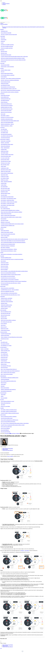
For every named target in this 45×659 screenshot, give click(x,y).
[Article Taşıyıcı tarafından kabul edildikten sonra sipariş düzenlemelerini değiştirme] (22, 242)
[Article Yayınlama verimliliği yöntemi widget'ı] (22, 154)
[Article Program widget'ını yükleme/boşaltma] (22, 173)
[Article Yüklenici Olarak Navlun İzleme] (22, 213)
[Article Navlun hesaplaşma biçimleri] (22, 81)
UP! (1, 648)
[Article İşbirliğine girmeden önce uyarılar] (22, 107)
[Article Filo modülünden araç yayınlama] (22, 345)
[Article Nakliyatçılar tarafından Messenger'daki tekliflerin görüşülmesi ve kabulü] (22, 58)
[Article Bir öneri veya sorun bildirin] (22, 406)
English (14, 26)
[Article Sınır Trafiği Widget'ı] (22, 186)
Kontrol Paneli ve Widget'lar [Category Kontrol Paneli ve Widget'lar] (5, 139)
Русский (36, 26)
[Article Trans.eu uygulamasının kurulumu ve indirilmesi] (22, 416)
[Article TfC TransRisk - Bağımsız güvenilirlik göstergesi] (22, 409)
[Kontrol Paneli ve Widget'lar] (15, 433)
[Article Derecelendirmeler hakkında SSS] (22, 391)
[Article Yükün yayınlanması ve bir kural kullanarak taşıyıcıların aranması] (22, 337)
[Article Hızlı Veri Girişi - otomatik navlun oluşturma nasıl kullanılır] (22, 90)
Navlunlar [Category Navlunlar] (2, 68)
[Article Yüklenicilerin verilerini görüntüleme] (22, 301)
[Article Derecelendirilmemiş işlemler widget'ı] (22, 144)
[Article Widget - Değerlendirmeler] (22, 147)
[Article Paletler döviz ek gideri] (22, 328)
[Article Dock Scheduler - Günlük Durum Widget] (22, 200)
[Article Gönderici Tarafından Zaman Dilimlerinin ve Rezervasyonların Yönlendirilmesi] (22, 281)
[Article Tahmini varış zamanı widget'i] (22, 171)
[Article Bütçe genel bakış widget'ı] (22, 164)
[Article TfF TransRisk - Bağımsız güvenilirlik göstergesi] (22, 411)
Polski (31, 26)
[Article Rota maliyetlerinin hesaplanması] (22, 134)
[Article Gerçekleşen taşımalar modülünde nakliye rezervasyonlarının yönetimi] (22, 223)
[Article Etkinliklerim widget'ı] (22, 191)
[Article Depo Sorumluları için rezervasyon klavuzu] (22, 276)
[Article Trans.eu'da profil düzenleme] (22, 431)
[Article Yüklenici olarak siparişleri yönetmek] (22, 232)
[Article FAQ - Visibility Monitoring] (22, 208)
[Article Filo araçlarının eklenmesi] (22, 343)
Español (17, 26)
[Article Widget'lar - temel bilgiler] (22, 142)
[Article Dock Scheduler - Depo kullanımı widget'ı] (22, 205)
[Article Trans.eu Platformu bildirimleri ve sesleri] (22, 401)
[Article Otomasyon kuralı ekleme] (22, 335)
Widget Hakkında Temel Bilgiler (7, 448)
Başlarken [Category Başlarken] (2, 29)
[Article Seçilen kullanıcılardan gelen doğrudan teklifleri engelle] (22, 120)
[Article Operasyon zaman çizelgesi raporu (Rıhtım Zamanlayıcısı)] (22, 370)
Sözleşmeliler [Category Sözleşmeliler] (2, 296)
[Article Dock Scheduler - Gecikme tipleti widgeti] (22, 203)
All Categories (7, 433)
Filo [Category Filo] (1, 340)
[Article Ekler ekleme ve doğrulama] (22, 247)
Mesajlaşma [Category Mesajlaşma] (2, 49)
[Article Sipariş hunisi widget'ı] (22, 174)
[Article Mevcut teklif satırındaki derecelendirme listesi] (22, 381)
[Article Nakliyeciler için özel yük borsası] (22, 112)
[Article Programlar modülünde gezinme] (22, 257)
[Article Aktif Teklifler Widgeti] (22, 152)
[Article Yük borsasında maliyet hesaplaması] (22, 105)
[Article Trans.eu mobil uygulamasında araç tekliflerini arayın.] (22, 419)
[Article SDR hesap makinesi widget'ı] (22, 193)
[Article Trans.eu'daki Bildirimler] (22, 430)
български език (5, 26)
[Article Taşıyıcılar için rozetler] (22, 220)
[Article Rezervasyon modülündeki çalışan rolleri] (22, 291)
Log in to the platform (5, 3)
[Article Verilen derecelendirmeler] (22, 379)
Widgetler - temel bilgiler (25, 550)
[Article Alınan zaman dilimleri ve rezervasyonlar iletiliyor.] (22, 293)
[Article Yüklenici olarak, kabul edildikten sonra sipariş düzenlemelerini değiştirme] (22, 240)
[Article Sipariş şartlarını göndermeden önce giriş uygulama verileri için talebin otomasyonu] (22, 239)
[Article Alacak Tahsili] (22, 394)
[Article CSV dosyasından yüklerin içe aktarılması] (22, 75)
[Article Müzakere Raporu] (22, 364)
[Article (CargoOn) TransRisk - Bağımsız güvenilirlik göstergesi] (22, 413)
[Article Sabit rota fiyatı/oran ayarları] (22, 315)
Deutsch (12, 26)
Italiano (26, 26)
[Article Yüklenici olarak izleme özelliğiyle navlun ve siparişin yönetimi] (22, 217)
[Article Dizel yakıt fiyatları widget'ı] (22, 188)
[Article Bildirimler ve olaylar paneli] (22, 222)
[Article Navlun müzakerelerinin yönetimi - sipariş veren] (22, 88)
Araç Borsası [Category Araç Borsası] (2, 127)
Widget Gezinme (5, 449)
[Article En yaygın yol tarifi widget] (22, 157)
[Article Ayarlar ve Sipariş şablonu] (22, 235)
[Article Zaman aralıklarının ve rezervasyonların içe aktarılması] (22, 279)
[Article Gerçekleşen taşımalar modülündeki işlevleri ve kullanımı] (22, 210)
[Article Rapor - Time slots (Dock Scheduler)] (22, 374)
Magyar (23, 26)
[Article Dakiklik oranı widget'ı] (22, 179)
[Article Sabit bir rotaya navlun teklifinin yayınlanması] (22, 320)
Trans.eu (3, 2)
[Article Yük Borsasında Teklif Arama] (22, 98)
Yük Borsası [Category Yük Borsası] (2, 93)
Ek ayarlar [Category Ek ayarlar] (2, 399)
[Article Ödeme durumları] (22, 382)
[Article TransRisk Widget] (22, 149)
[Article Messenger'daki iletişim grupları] (22, 54)
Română (33, 26)
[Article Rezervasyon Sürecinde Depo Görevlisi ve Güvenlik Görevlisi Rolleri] (22, 259)
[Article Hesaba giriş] (22, 41)
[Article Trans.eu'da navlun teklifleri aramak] (22, 418)
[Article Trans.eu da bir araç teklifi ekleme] (22, 426)
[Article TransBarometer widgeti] (22, 168)
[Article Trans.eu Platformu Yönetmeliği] (22, 32)
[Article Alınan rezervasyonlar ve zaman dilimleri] (22, 288)
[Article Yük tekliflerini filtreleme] (22, 100)
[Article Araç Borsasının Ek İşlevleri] (22, 137)
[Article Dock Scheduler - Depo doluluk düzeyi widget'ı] (22, 198)
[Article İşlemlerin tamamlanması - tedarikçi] (22, 125)
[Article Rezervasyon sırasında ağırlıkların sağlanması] (22, 272)
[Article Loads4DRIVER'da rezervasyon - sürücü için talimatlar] (22, 289)
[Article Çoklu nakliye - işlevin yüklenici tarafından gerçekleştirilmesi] (22, 78)
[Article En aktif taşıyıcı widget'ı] (22, 176)
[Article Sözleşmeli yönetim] (22, 303)
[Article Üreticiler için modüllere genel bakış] (22, 48)
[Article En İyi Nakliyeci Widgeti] (22, 178)
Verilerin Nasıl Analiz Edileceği (7, 450)
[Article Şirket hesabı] (22, 37)
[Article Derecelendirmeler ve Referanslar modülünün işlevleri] (22, 377)
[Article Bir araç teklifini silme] (22, 130)
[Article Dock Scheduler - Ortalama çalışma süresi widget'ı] (22, 201)
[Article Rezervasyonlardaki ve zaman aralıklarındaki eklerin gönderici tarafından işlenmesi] (22, 271)
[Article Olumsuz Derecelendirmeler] (22, 146)
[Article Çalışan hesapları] (22, 39)
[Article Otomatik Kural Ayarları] (22, 338)
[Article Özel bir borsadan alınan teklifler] (22, 110)
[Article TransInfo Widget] (22, 183)
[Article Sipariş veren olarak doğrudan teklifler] (22, 122)
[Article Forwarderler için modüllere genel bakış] (22, 44)
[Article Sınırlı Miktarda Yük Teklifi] (22, 85)
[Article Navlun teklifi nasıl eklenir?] (22, 95)
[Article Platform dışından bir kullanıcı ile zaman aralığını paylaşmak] (22, 274)
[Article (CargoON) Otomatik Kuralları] (22, 333)
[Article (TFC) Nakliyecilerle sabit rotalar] (22, 321)
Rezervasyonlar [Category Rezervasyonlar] (2, 286)
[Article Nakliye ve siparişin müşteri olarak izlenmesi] (22, 215)
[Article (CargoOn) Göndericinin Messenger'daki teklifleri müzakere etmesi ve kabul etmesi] (22, 56)
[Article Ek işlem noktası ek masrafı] (22, 330)
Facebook (4, 4)
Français (20, 26)
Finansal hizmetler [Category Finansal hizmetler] (3, 392)
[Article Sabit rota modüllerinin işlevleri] (22, 311)
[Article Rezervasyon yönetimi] (22, 266)
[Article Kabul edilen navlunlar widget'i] (22, 169)
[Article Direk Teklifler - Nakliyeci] (22, 115)
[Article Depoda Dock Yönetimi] (22, 262)
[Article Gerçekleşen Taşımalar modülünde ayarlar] (22, 225)
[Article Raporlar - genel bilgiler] (22, 348)
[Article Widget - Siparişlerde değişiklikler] (22, 181)
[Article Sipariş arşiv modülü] (22, 237)
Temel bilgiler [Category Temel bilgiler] (2, 36)
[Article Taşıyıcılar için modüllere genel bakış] (22, 46)
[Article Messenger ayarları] (22, 53)
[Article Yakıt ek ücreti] (22, 325)
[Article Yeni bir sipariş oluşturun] (22, 230)
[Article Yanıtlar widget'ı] (22, 166)
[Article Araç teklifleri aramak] (22, 132)
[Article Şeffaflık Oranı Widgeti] (22, 151)
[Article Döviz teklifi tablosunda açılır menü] (22, 108)
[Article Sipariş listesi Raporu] (22, 367)
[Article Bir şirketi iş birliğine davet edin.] (22, 299)
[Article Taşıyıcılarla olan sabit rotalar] (22, 313)
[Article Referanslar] (22, 386)
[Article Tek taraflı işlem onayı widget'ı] (22, 161)
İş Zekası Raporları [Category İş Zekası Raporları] (3, 347)
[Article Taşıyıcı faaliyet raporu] (22, 355)
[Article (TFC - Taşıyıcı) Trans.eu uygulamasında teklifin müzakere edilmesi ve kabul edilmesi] (22, 423)
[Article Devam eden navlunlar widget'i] (22, 156)
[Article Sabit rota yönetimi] (22, 318)
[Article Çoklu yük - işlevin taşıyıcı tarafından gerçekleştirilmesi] (22, 80)
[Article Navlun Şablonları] (22, 76)
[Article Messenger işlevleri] (22, 51)
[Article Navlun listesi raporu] (22, 357)
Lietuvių (28, 26)
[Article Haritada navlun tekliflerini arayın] (22, 103)
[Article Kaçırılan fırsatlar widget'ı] (22, 159)
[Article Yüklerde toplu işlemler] (22, 83)
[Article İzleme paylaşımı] (22, 227)
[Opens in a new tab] (22, 651)
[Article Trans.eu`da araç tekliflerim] (22, 428)
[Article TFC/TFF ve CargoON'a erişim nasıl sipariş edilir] (22, 34)
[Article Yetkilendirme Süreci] (22, 31)
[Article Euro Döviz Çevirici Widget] (22, 190)
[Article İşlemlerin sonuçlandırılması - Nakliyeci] (22, 124)
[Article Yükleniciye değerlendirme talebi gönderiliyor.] (22, 389)
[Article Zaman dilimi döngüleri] (22, 284)
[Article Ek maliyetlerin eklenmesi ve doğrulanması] (22, 245)
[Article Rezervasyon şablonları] (22, 267)
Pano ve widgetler (10, 456)
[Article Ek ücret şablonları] (22, 323)
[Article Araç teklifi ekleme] (22, 129)
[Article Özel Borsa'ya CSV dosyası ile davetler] (22, 117)
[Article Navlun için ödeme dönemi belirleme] (22, 73)
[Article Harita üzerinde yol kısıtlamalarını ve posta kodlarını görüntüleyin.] (22, 254)
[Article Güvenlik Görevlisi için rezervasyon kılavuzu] (22, 277)
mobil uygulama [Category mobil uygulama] (3, 414)
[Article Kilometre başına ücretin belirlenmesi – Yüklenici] (22, 249)
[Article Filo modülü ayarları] (22, 342)
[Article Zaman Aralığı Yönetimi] (22, 264)
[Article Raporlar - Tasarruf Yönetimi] (22, 362)
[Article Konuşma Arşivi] (22, 61)
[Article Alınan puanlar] (22, 384)
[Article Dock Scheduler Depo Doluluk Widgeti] (22, 196)
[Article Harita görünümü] (22, 218)
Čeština (9, 26)
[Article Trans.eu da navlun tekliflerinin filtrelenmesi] (22, 421)
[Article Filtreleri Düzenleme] (22, 102)
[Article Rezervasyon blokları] (22, 269)
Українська (4, 27)
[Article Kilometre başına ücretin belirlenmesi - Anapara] (22, 250)
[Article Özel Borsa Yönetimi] (22, 308)
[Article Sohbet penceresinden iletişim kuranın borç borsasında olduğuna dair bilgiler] (22, 59)
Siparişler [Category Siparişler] (1, 228)
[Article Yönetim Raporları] (22, 360)
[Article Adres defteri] (22, 404)
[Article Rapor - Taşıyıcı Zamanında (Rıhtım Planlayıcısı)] (22, 369)
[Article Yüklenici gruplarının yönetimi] (22, 306)
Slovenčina (40, 26)
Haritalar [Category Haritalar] (1, 252)
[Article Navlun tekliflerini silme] (22, 97)
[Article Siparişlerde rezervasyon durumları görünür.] (22, 244)
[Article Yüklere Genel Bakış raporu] (22, 350)
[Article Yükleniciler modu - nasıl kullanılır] (22, 298)
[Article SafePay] (22, 396)
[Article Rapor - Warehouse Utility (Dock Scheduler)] (22, 372)
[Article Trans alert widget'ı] (22, 195)
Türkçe (43, 26)
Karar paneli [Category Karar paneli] (2, 63)
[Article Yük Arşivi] (22, 71)
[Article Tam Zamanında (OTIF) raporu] (22, 365)
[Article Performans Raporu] (22, 352)
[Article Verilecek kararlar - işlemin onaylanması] (22, 66)
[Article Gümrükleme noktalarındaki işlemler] (22, 119)
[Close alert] (1, 0)
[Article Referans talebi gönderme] (22, 387)
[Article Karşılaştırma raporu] (22, 359)
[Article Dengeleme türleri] (22, 316)
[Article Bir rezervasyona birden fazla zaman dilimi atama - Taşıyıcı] (22, 294)
